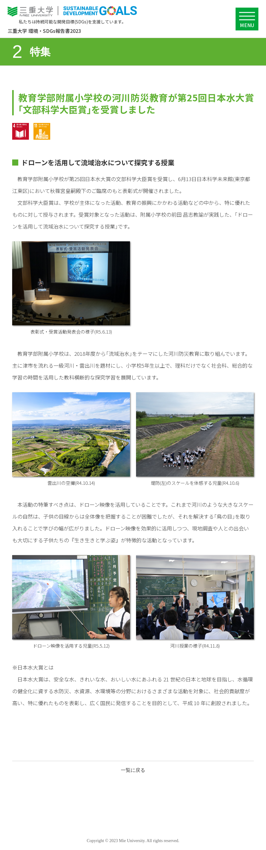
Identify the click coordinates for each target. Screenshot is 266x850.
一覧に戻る (133, 770)
